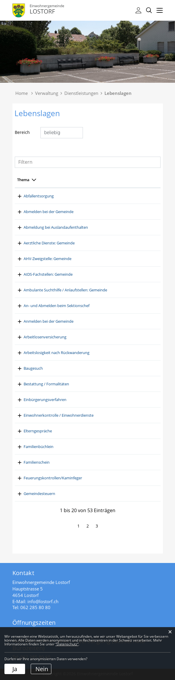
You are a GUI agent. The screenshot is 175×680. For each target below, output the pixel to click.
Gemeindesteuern (82, 493)
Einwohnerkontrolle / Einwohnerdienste (101, 415)
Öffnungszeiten (34, 623)
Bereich (22, 132)
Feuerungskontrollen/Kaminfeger (95, 478)
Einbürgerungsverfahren (87, 399)
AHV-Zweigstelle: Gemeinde (90, 258)
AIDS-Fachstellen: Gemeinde (90, 274)
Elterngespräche (80, 431)
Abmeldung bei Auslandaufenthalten (98, 227)
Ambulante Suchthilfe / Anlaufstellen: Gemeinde (108, 290)
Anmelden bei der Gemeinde (91, 321)
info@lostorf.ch (42, 601)
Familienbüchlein (81, 446)
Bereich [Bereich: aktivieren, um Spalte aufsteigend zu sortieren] (24, 179)
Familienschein (79, 462)
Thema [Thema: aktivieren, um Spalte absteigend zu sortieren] (72, 179)
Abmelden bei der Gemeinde (91, 211)
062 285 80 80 (35, 607)
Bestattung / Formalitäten (89, 384)
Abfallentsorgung (81, 196)
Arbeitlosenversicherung (87, 337)
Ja (14, 669)
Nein (41, 669)
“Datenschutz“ (66, 644)
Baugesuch (76, 368)
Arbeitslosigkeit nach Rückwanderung (99, 352)
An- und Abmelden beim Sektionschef (99, 305)
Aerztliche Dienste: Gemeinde (91, 243)
